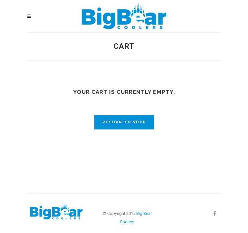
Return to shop (124, 122)
